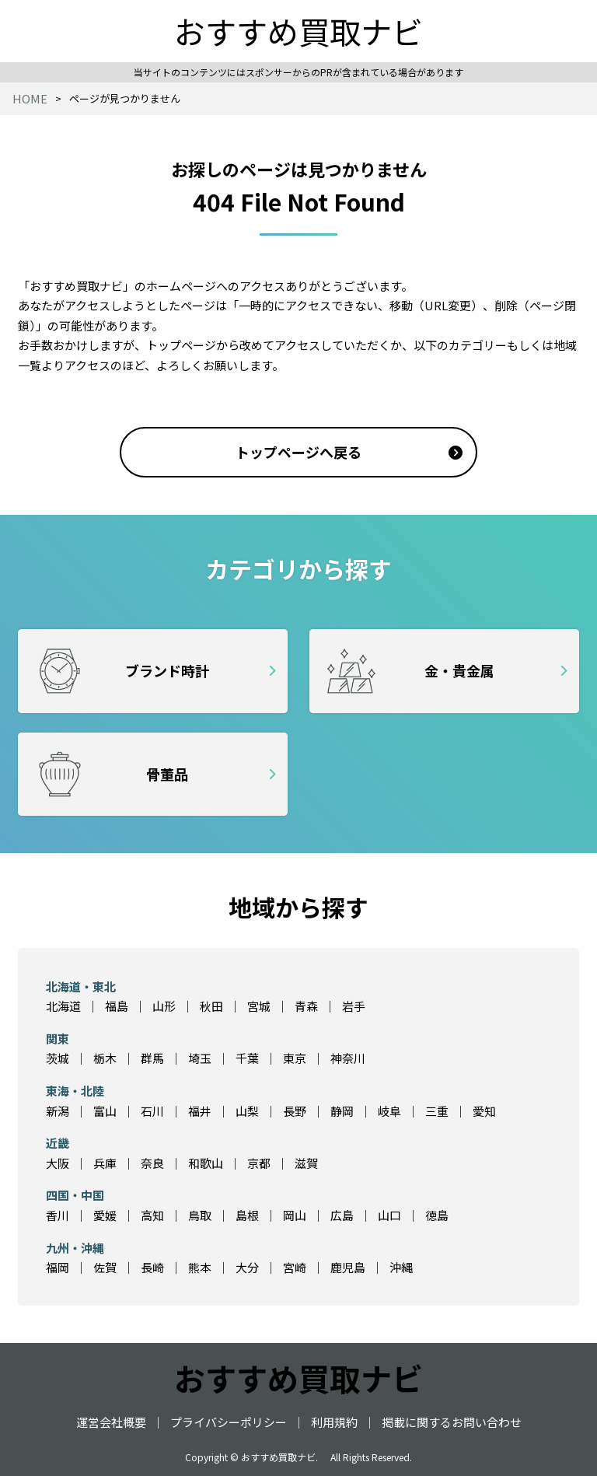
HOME (29, 98)
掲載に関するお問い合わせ (452, 1422)
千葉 (247, 1058)
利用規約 (334, 1422)
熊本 (199, 1267)
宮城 (259, 1006)
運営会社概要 (111, 1422)
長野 (294, 1111)
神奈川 (347, 1058)
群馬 (152, 1058)
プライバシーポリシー (228, 1422)
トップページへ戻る (298, 452)
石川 (152, 1111)
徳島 (437, 1215)
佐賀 (105, 1267)
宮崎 (294, 1267)
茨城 (57, 1058)
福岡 (57, 1267)
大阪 (57, 1163)
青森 (306, 1006)
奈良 (152, 1163)
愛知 (484, 1111)
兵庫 (105, 1163)
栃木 (105, 1058)
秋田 (211, 1006)
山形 (164, 1006)
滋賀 (306, 1163)
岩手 (353, 1006)
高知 (152, 1215)
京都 (259, 1163)
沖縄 (401, 1267)
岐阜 (389, 1111)
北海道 (63, 1006)
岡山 (294, 1215)
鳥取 (199, 1215)
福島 (116, 1006)
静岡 (342, 1111)
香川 (57, 1215)
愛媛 (105, 1215)
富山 (105, 1111)
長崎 (152, 1267)
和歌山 (205, 1163)
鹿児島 (347, 1267)
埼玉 (199, 1058)
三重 (437, 1111)
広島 (342, 1215)
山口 (389, 1215)
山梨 (247, 1111)
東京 (294, 1058)
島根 (247, 1215)
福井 (199, 1111)
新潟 (57, 1111)
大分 (247, 1267)
